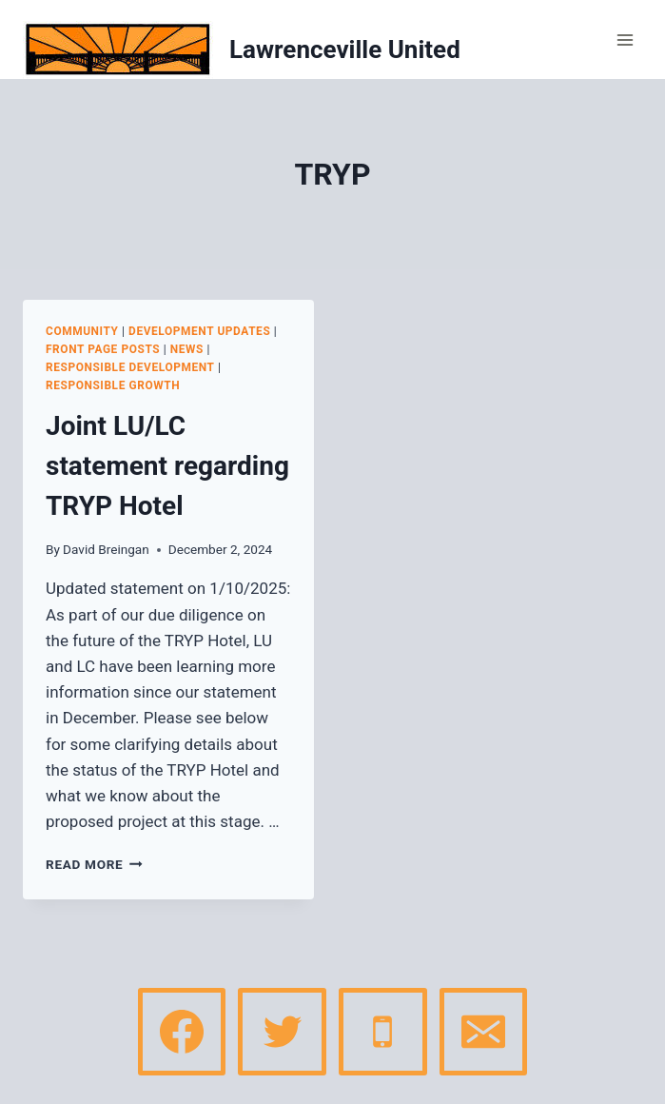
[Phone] (382, 1031)
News (187, 349)
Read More (94, 864)
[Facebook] (181, 1031)
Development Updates (199, 331)
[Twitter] (281, 1031)
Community (82, 331)
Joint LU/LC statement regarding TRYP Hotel (167, 466)
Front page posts (103, 349)
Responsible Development (130, 367)
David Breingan (106, 549)
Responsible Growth (113, 385)
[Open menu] (624, 39)
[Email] (483, 1031)
